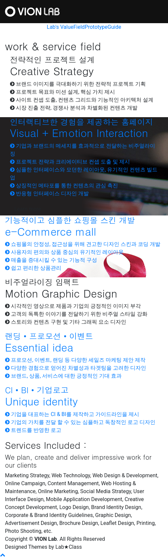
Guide (114, 27)
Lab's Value (60, 27)
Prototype (96, 27)
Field (78, 27)
